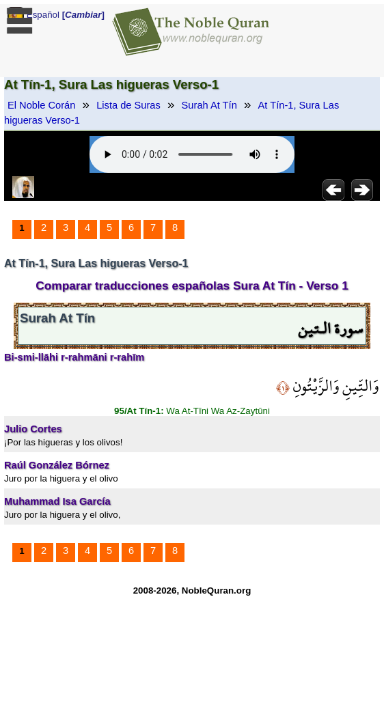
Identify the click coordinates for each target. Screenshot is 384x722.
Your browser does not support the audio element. (192, 154)
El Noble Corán (41, 105)
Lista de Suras (128, 105)
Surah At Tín (209, 105)
